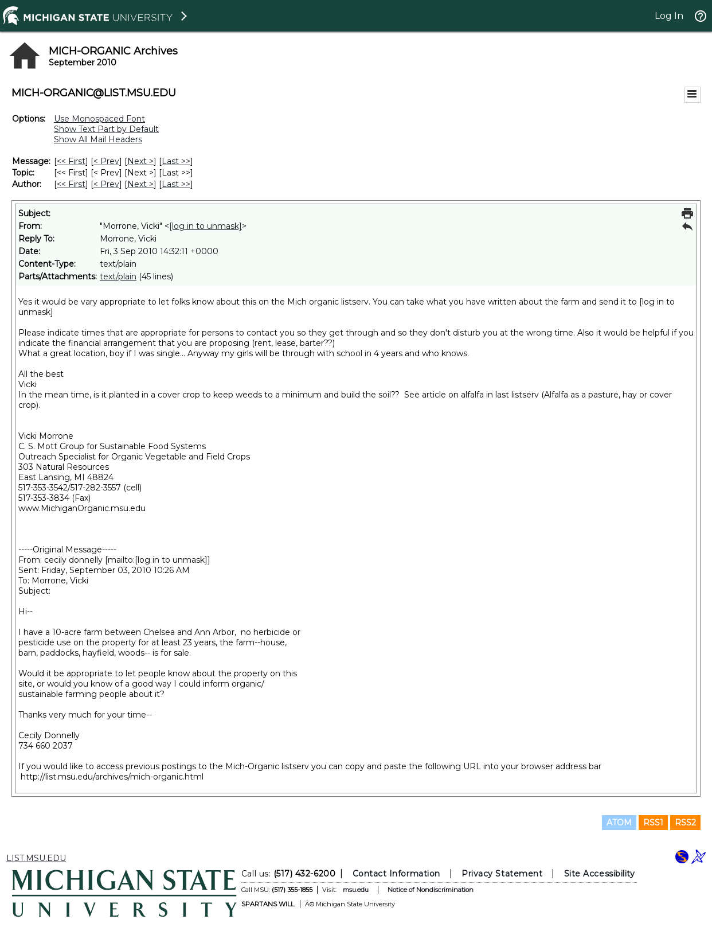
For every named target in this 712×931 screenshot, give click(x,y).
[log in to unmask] (205, 226)
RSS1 (653, 822)
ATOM (619, 822)
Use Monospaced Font (99, 119)
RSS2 (685, 822)
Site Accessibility (599, 873)
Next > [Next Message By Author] (140, 184)
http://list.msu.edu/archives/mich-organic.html (112, 777)
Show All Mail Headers (98, 139)
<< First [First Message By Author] (71, 184)
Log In (669, 15)
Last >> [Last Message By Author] (176, 184)
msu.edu (356, 890)
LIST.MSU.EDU (36, 858)
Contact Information (396, 873)
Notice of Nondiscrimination (431, 890)
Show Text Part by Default (106, 129)
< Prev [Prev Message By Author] (106, 184)
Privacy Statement (501, 873)
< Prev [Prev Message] (106, 161)
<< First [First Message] (71, 161)
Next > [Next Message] (140, 161)
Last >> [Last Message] (176, 161)
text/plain (118, 276)
